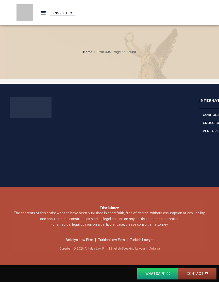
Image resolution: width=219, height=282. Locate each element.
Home (88, 52)
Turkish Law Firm (111, 240)
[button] (43, 13)
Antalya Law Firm (79, 240)
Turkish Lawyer (142, 240)
